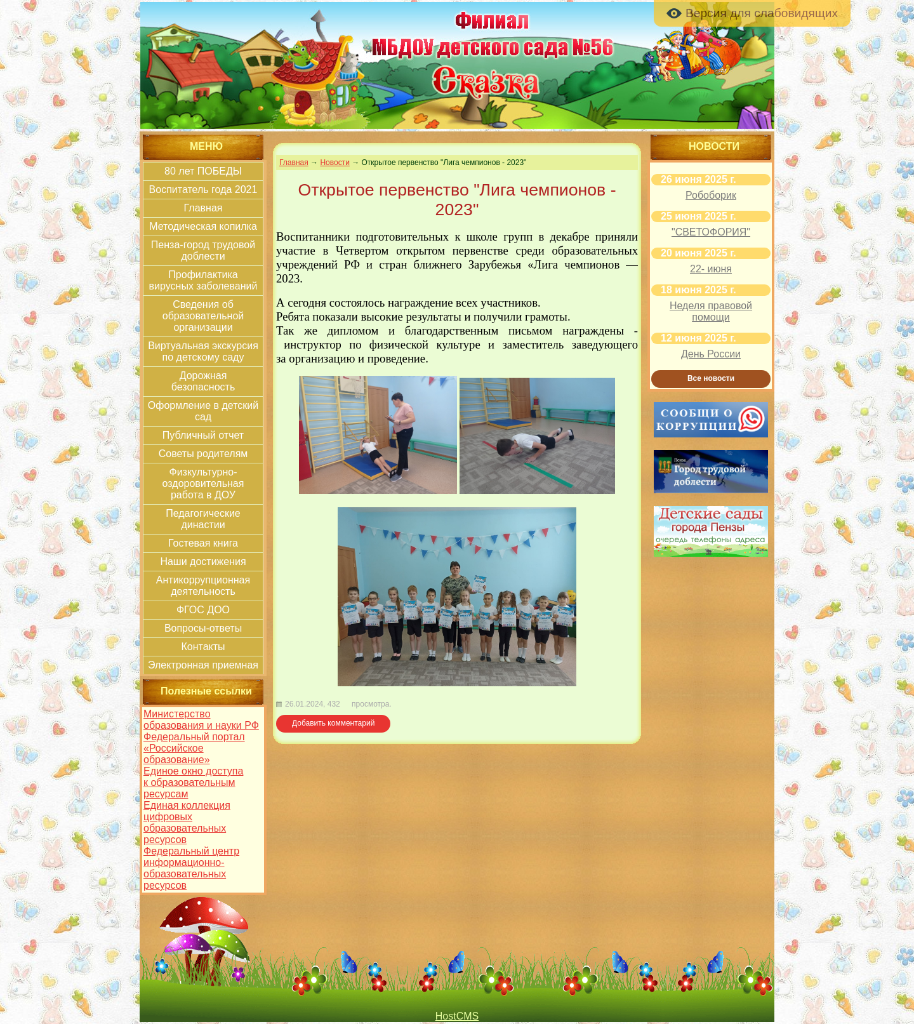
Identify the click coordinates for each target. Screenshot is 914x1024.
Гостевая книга (203, 543)
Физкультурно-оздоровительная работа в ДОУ (203, 483)
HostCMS (457, 1016)
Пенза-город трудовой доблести (203, 250)
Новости (334, 162)
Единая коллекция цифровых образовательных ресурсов (186, 822)
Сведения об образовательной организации (203, 316)
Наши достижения (203, 561)
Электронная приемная (203, 665)
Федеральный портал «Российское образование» (194, 748)
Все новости (710, 378)
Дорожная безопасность (203, 381)
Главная (203, 208)
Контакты (203, 646)
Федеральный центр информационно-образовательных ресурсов (191, 868)
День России (711, 354)
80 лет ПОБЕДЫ (203, 171)
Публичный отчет (203, 435)
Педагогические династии (203, 519)
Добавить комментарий (333, 723)
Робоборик (711, 195)
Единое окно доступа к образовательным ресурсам (193, 782)
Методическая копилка (203, 226)
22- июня (711, 268)
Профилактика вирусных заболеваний (203, 280)
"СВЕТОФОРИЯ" (711, 232)
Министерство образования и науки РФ (201, 719)
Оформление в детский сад (203, 411)
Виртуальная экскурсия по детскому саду (203, 351)
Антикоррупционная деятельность (203, 586)
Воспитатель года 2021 (203, 189)
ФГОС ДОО (203, 609)
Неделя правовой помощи (711, 311)
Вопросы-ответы (203, 628)
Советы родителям (203, 453)
